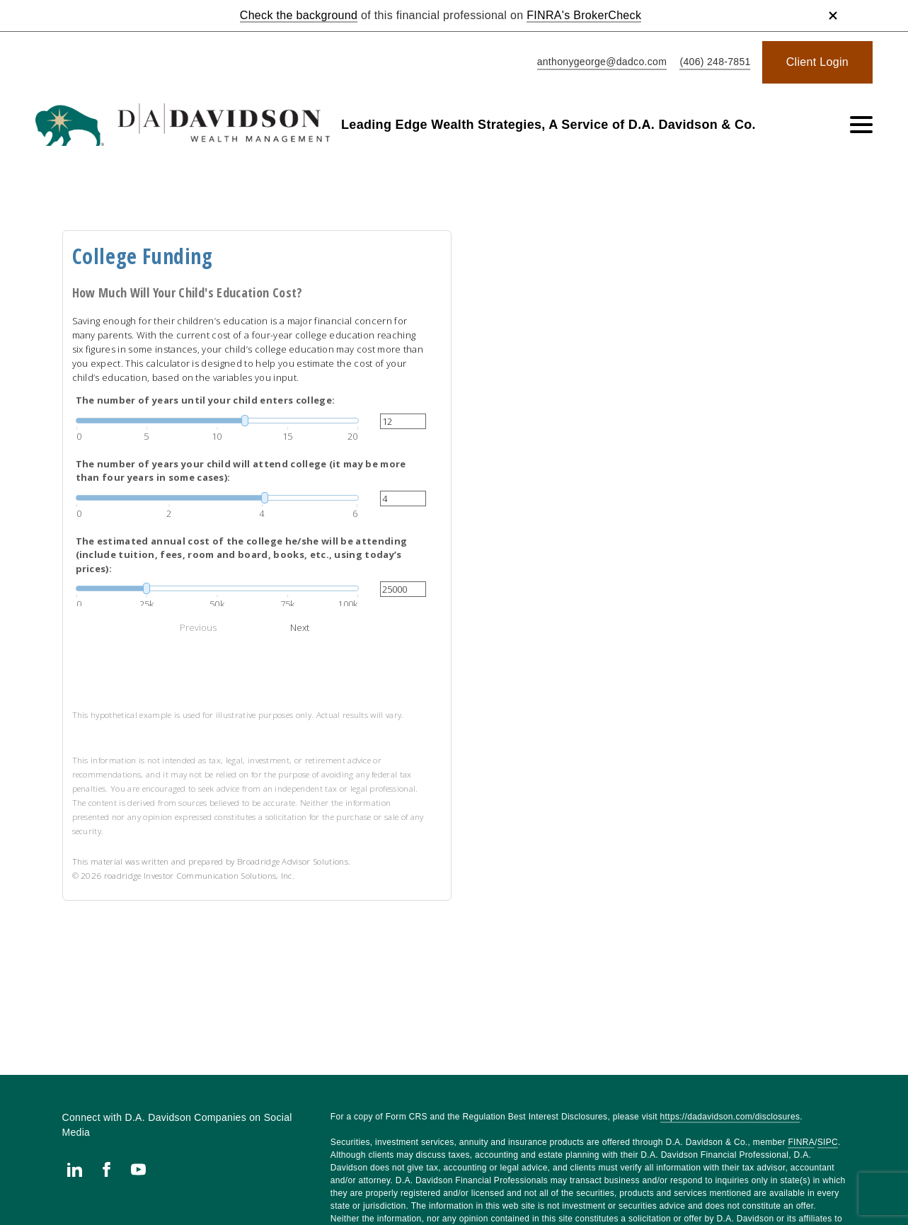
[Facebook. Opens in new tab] (106, 1169)
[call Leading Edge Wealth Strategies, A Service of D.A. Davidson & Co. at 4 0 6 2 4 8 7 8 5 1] (712, 63)
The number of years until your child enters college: (205, 400)
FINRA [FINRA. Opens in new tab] (801, 1142)
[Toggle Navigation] (861, 124)
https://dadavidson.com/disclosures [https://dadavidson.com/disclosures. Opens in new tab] (730, 1117)
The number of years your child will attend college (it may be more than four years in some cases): (241, 470)
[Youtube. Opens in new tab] (138, 1169)
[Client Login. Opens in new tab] (817, 62)
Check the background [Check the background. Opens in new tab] (299, 15)
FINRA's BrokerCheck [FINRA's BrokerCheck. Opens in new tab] (584, 15)
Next (299, 627)
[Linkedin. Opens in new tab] (74, 1169)
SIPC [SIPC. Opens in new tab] (827, 1142)
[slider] (217, 420)
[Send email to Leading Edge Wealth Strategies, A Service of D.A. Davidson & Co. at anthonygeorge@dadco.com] (599, 63)
